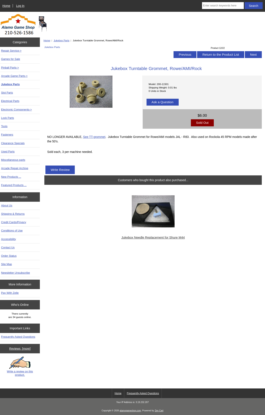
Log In (20, 5)
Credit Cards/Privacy (13, 222)
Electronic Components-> (16, 109)
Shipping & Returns (13, 213)
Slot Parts (7, 92)
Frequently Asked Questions (18, 336)
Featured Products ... (14, 185)
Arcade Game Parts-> (14, 76)
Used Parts (8, 151)
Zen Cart (159, 410)
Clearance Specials (13, 143)
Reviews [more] (20, 348)
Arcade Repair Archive (14, 168)
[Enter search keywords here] (223, 5)
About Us (6, 205)
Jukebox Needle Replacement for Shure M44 (153, 237)
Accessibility (8, 239)
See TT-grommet (94, 137)
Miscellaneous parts (13, 159)
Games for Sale (10, 59)
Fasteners (7, 134)
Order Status (8, 255)
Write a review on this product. (20, 366)
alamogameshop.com (130, 410)
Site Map (6, 264)
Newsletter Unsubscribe (15, 272)
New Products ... (11, 176)
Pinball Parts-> (10, 67)
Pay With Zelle (10, 292)
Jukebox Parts (61, 40)
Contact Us (8, 247)
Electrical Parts (10, 101)
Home (6, 5)
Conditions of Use (12, 230)
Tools (4, 126)
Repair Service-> (11, 50)
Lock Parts (7, 117)
